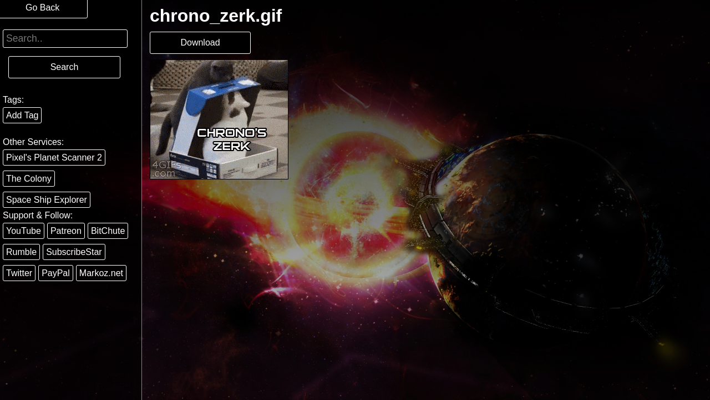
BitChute (108, 231)
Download (200, 42)
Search (64, 67)
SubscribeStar (74, 252)
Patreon (66, 231)
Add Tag (22, 115)
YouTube (23, 231)
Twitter (19, 273)
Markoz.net (101, 273)
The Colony (29, 178)
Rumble (21, 252)
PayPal (56, 273)
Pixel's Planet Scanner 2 (54, 157)
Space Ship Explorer (46, 199)
